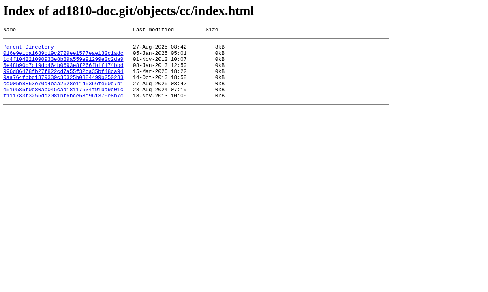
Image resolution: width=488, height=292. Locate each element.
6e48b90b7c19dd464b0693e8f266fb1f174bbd (63, 71)
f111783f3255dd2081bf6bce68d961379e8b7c (63, 107)
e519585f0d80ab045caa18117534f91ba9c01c (63, 100)
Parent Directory (28, 49)
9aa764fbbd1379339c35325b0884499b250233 (63, 85)
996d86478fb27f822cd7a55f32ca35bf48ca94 (63, 78)
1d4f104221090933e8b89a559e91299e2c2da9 (63, 63)
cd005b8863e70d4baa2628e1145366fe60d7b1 (63, 93)
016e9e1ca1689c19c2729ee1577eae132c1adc (63, 56)
